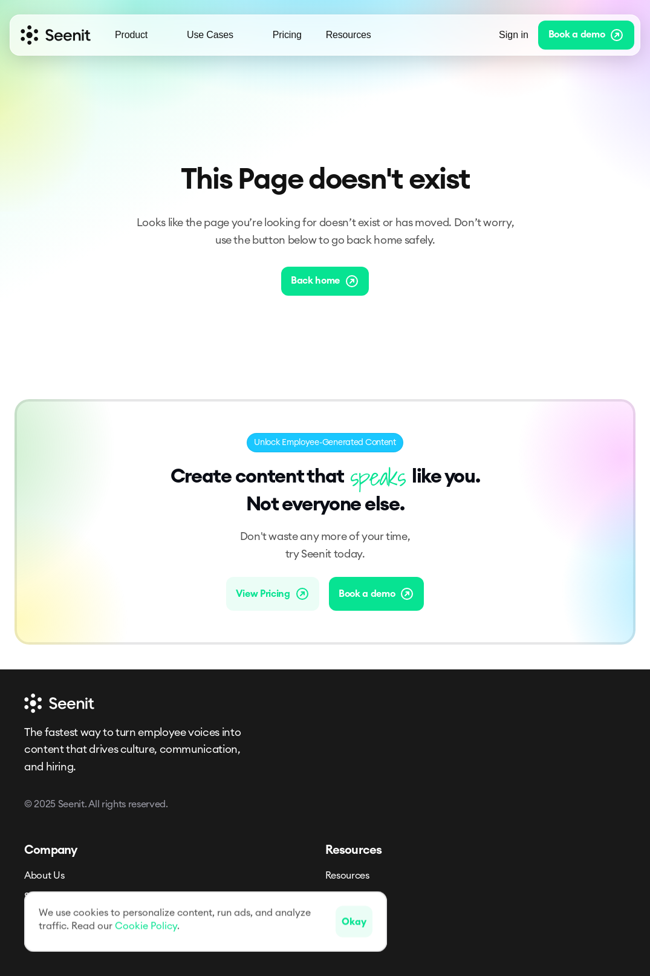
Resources (347, 875)
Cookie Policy (146, 926)
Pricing (287, 35)
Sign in (513, 35)
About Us (44, 875)
